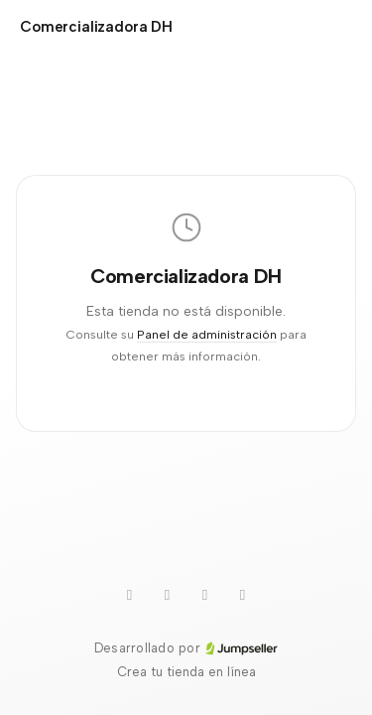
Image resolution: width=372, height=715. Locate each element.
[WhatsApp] (168, 595)
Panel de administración (207, 334)
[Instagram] (243, 595)
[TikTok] (205, 595)
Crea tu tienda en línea (186, 671)
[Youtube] (130, 595)
